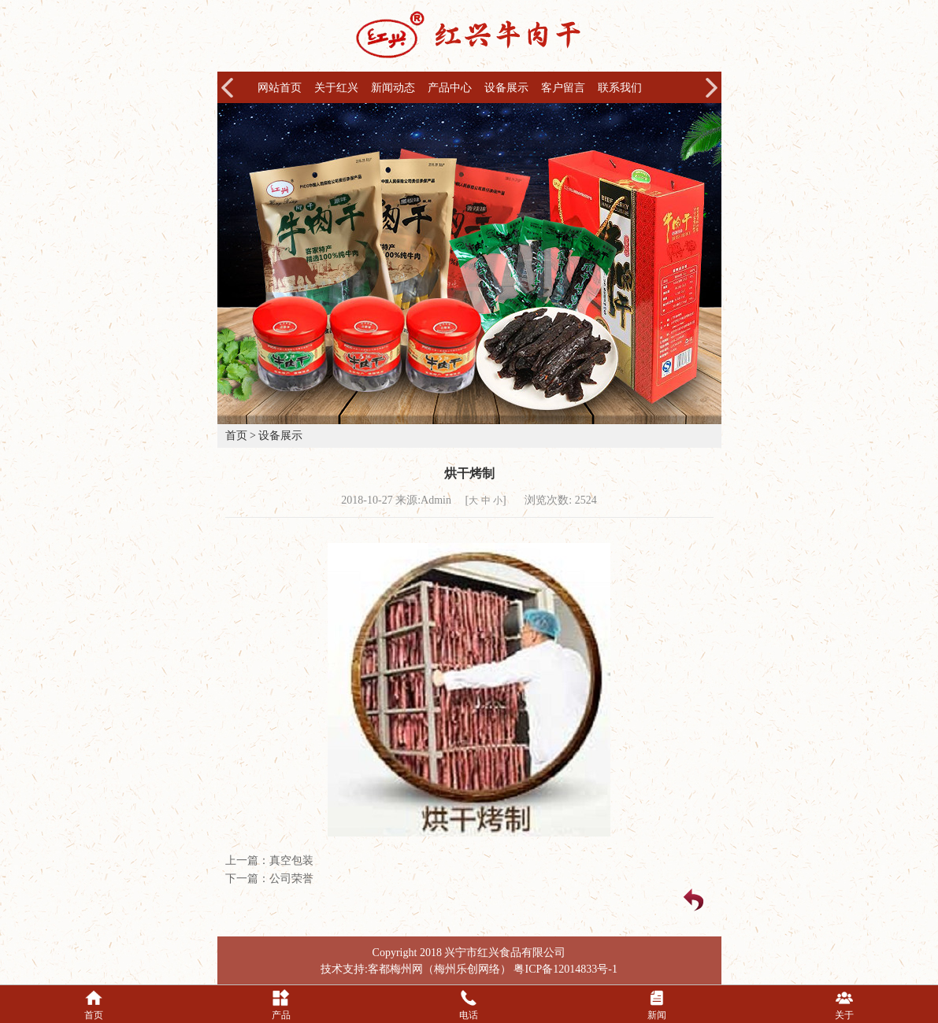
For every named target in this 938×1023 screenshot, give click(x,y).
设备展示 (506, 88)
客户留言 (563, 88)
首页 (236, 435)
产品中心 (450, 88)
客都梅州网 (395, 969)
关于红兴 (336, 88)
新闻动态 (393, 88)
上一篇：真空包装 (269, 860)
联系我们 (620, 88)
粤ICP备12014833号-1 (565, 969)
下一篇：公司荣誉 (269, 879)
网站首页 (280, 88)
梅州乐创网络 (467, 969)
